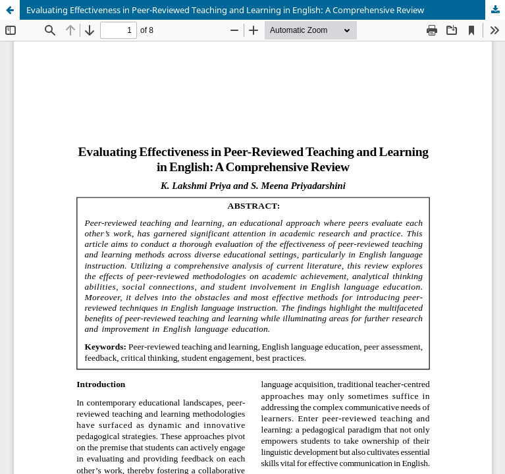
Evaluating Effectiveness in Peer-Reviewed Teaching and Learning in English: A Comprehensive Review (225, 10)
